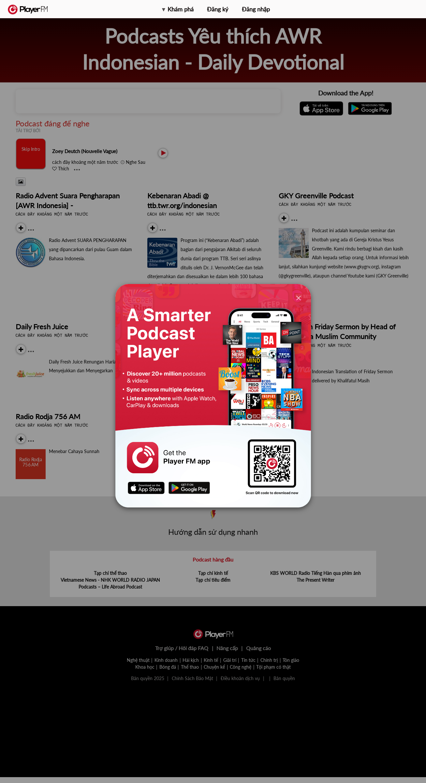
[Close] (298, 298)
